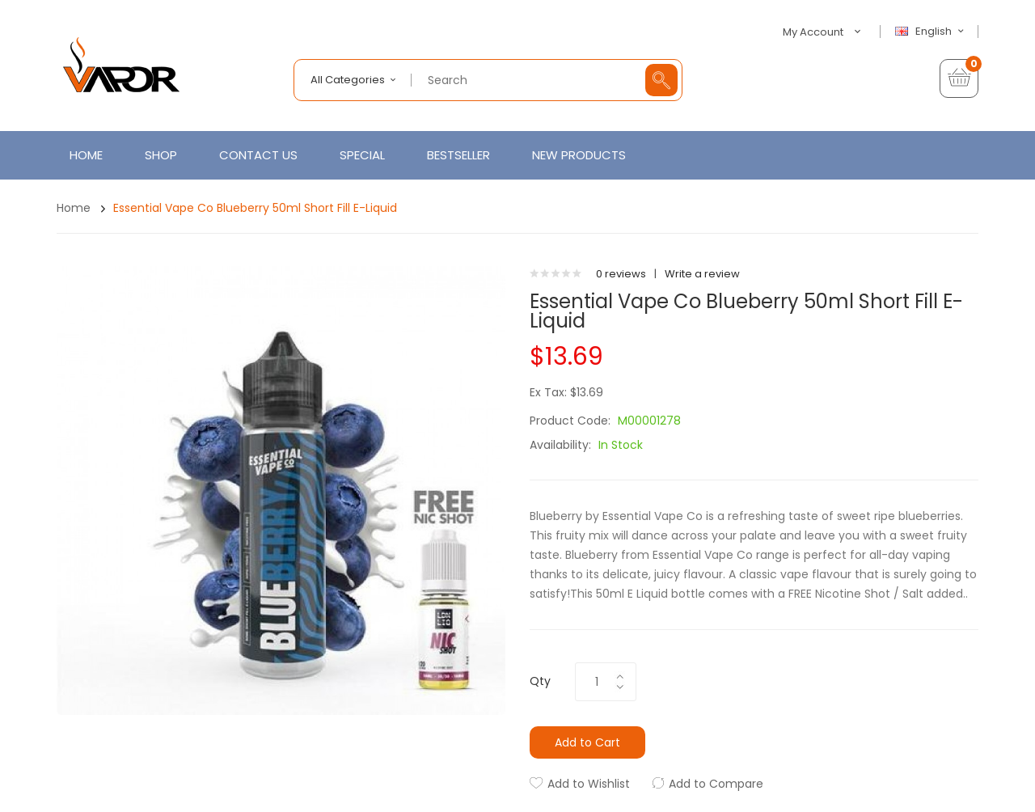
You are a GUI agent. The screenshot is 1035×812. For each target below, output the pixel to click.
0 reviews (621, 273)
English (931, 31)
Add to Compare (716, 784)
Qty (540, 681)
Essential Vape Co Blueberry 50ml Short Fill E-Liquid (255, 208)
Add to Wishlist (588, 784)
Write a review (702, 273)
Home (74, 208)
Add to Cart (587, 742)
